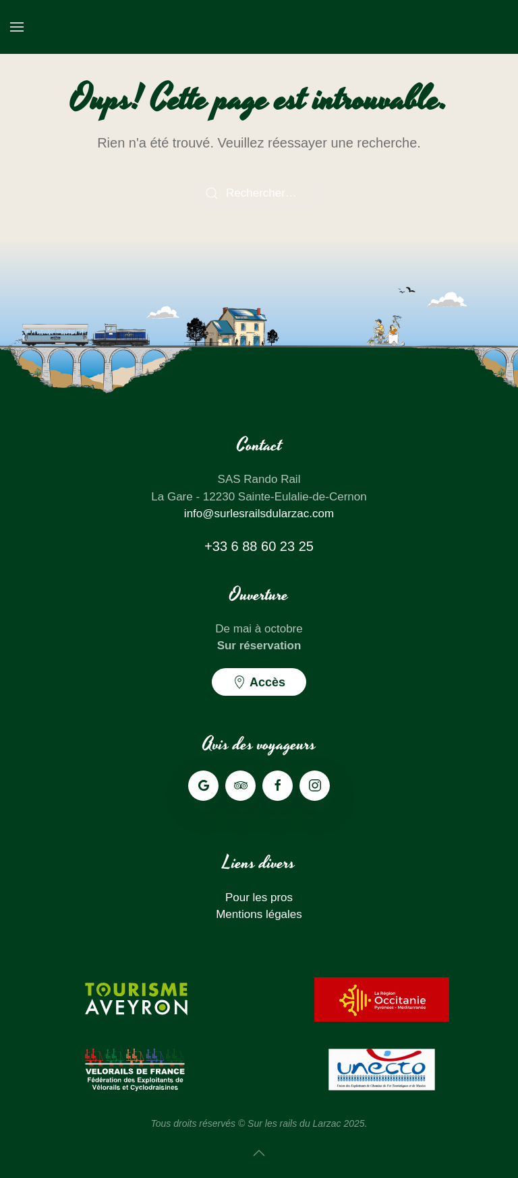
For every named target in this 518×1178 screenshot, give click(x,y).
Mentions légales (259, 914)
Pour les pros (259, 897)
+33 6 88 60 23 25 (259, 546)
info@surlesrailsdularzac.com (259, 513)
